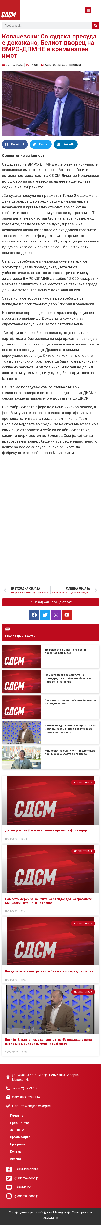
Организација (20, 1137)
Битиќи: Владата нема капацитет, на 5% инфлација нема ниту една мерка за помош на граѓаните (70, 729)
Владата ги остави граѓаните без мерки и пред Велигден (49, 971)
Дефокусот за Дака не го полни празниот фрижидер (46, 830)
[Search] (95, 25)
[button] (88, 10)
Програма (17, 1144)
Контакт (16, 1151)
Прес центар (20, 1123)
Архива (15, 1159)
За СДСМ (17, 1130)
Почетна (16, 1116)
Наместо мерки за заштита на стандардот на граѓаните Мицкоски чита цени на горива (68, 678)
